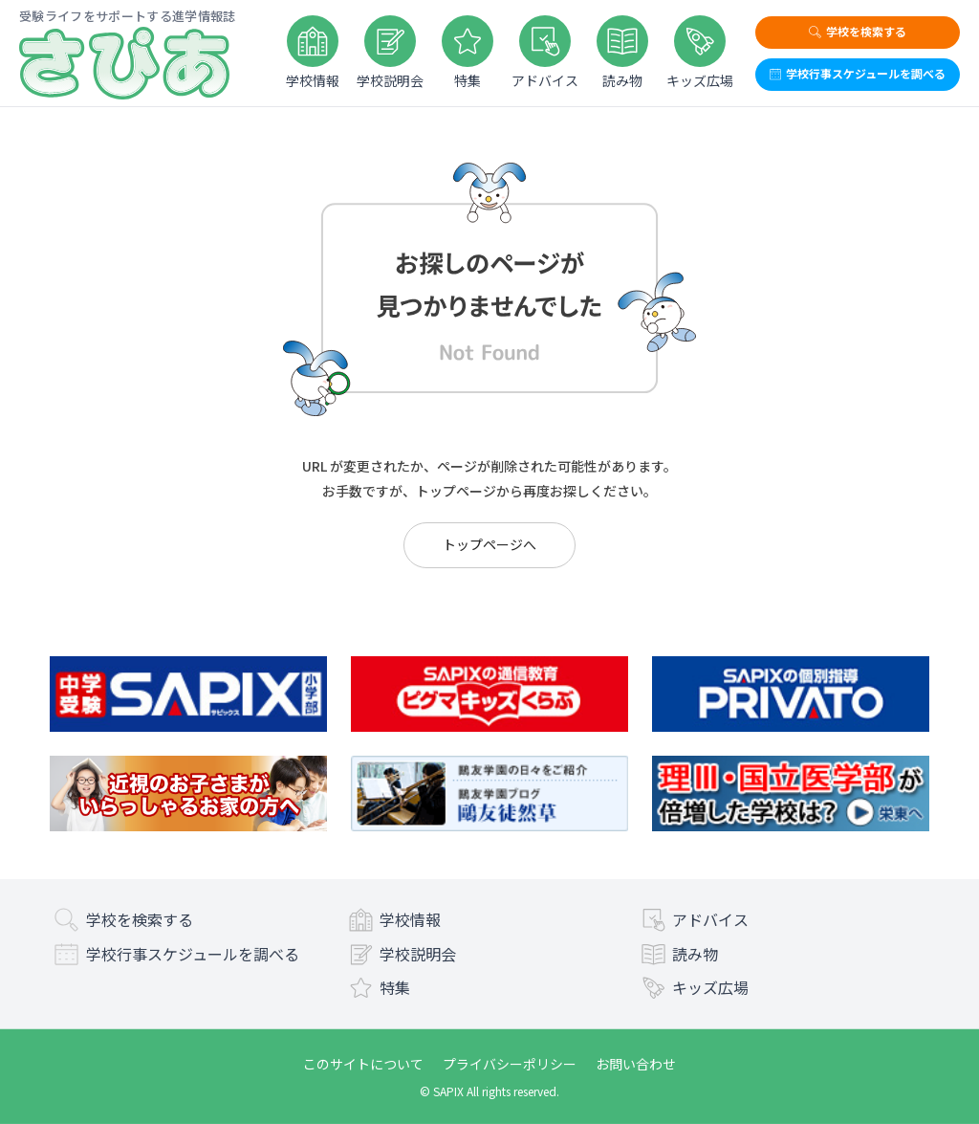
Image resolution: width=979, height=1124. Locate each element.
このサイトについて (363, 1063)
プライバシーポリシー (510, 1063)
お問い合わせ (636, 1063)
